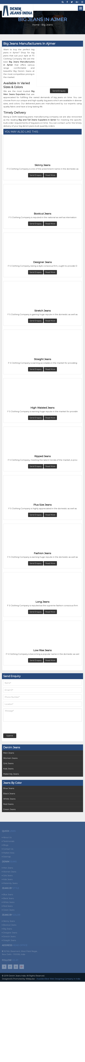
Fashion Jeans (42, 553)
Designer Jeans (42, 262)
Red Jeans (8, 804)
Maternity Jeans (11, 774)
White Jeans (9, 799)
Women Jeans (10, 758)
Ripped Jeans (42, 456)
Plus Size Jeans (43, 504)
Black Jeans (9, 793)
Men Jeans (8, 753)
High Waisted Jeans (42, 407)
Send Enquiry (36, 175)
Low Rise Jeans (42, 650)
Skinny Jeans (42, 165)
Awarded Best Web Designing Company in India (58, 979)
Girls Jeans (8, 763)
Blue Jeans (8, 788)
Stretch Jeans (42, 310)
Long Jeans (42, 601)
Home (35, 24)
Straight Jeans (42, 359)
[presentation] (19, 727)
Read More (50, 175)
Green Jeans (9, 809)
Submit (9, 736)
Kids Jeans (8, 768)
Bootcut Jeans (42, 213)
